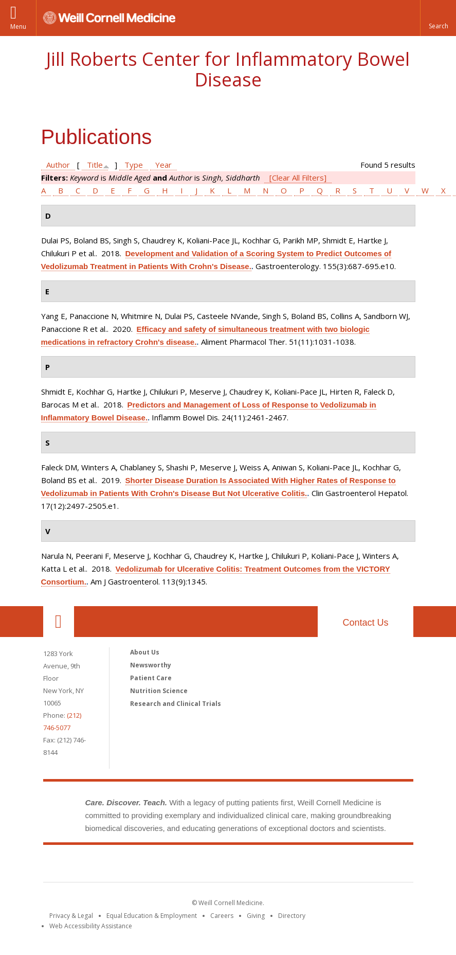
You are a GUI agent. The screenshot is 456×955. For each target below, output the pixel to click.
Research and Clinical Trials (175, 703)
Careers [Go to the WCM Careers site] (221, 915)
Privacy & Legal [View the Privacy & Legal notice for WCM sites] (71, 915)
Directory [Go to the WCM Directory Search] (291, 915)
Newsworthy (150, 665)
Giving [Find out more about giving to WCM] (256, 915)
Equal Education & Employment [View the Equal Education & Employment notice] (151, 915)
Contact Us (365, 622)
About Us (144, 652)
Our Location (58, 621)
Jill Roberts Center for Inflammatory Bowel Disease (228, 69)
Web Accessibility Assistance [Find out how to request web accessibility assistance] (90, 926)
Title (95, 165)
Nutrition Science (159, 690)
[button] (438, 18)
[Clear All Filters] (297, 177)
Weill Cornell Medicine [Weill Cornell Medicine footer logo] (152, 865)
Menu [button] (18, 26)
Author (58, 165)
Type (133, 165)
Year (163, 165)
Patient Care (151, 678)
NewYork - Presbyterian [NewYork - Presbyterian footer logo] (314, 865)
